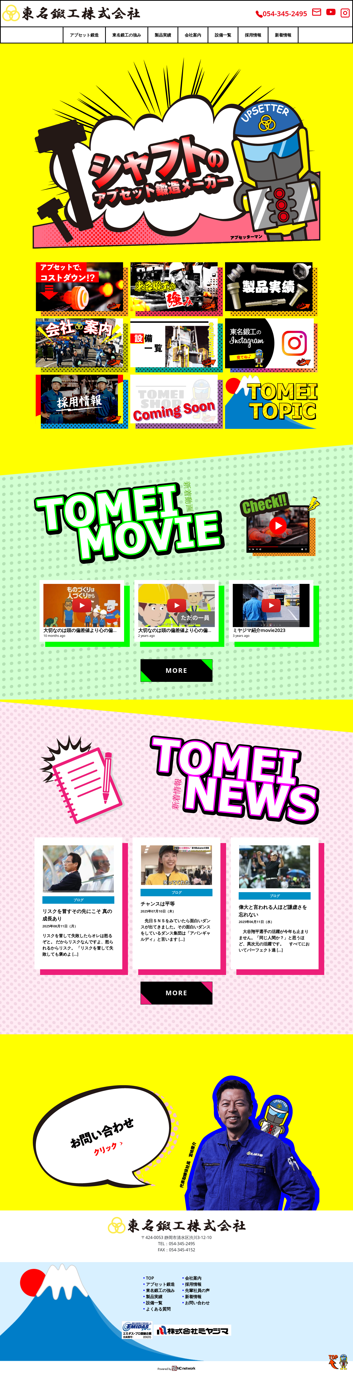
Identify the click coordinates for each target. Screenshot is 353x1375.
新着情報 (283, 35)
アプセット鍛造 (84, 35)
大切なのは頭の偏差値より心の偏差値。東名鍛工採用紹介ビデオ (205, 630)
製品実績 (163, 35)
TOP (150, 1278)
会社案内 (193, 35)
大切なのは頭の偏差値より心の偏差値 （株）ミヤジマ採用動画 (110, 630)
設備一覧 (223, 35)
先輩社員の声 (197, 1290)
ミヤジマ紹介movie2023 (259, 630)
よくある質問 (158, 1309)
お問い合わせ (197, 1303)
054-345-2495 (281, 13)
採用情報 (253, 35)
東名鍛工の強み (126, 35)
